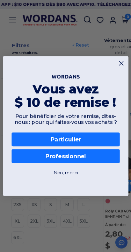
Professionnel (65, 156)
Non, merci (65, 172)
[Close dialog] (121, 63)
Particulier (65, 139)
